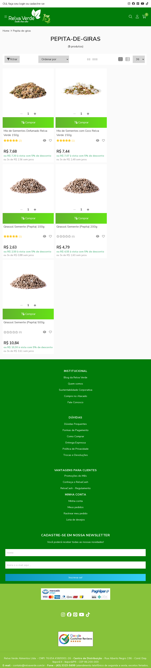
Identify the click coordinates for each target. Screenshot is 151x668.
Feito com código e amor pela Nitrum (75, 639)
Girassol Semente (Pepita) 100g (121, 131)
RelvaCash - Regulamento (76, 392)
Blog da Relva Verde (75, 282)
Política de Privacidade (76, 353)
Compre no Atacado (75, 300)
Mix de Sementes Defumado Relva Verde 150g (25, 133)
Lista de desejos (75, 424)
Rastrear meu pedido (75, 418)
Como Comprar (75, 341)
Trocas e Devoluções (75, 359)
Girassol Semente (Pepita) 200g (24, 227)
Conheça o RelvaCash (75, 386)
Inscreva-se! (75, 482)
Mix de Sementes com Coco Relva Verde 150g (73, 133)
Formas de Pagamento (76, 334)
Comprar (26, 122)
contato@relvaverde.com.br (29, 570)
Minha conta (75, 405)
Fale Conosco (75, 307)
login (22, 4)
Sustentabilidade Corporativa (75, 294)
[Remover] (19, 113)
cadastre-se (37, 4)
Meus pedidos (76, 411)
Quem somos (75, 288)
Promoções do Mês (75, 380)
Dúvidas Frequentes (75, 328)
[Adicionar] (33, 113)
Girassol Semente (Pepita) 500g (72, 227)
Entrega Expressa (75, 347)
